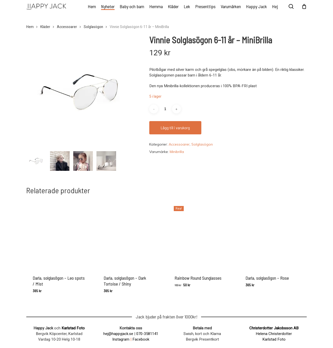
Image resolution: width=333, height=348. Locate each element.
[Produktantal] (165, 109)
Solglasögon (93, 27)
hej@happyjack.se (118, 334)
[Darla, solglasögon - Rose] (272, 234)
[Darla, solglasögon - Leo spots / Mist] (60, 234)
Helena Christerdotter (274, 334)
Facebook (140, 339)
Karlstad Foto (73, 328)
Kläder (45, 27)
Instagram (120, 339)
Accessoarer (67, 27)
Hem (30, 27)
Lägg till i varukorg (175, 127)
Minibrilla (177, 151)
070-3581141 (147, 334)
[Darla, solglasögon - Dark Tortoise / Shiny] (131, 234)
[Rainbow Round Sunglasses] (202, 234)
